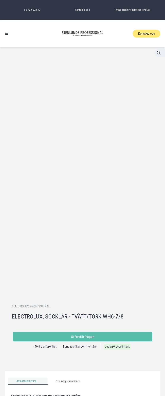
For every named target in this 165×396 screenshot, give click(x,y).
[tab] (28, 381)
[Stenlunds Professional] (82, 33)
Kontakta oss (146, 33)
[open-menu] (7, 33)
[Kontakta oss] (82, 10)
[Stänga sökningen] (160, 53)
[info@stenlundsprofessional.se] (133, 10)
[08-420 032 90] (32, 10)
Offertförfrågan (82, 337)
